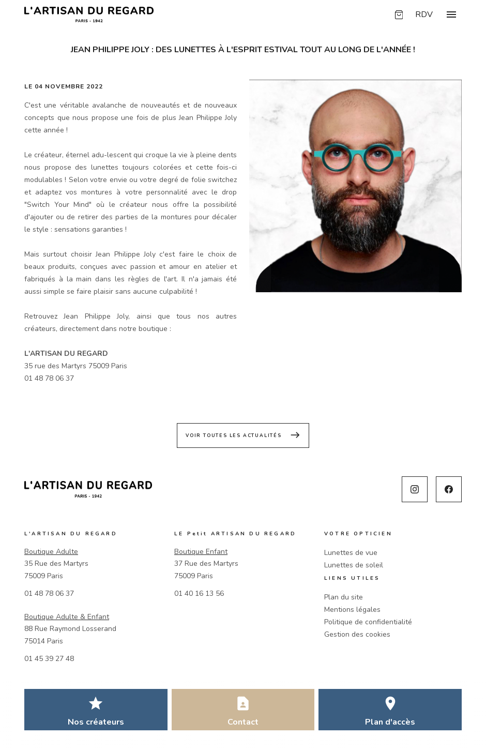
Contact (243, 722)
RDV (424, 14)
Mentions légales (352, 609)
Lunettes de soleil (353, 565)
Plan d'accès (390, 722)
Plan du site (343, 597)
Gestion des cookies (357, 634)
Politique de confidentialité (368, 622)
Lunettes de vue (350, 553)
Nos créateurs (96, 722)
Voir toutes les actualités (243, 435)
